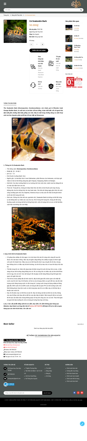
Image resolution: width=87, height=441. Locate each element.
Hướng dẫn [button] (69, 364)
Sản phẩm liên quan (72, 21)
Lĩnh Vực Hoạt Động (31, 376)
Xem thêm (68, 74)
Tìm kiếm (48, 368)
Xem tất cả (80, 324)
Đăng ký (48, 373)
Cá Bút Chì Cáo (78, 65)
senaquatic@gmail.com (14, 378)
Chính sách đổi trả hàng (73, 378)
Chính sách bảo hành (72, 381)
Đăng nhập (49, 371)
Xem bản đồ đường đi (10, 347)
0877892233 (11, 374)
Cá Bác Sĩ (76, 36)
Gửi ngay (48, 393)
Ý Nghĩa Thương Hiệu (31, 368)
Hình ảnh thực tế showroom (12, 345)
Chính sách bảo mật (72, 368)
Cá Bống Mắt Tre (78, 57)
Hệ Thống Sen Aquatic (31, 378)
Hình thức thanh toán (72, 373)
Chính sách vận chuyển (73, 376)
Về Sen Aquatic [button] (29, 364)
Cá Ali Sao (77, 25)
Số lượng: (31, 40)
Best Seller (9, 323)
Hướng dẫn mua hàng (72, 371)
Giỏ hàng (48, 376)
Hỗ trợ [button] (47, 364)
